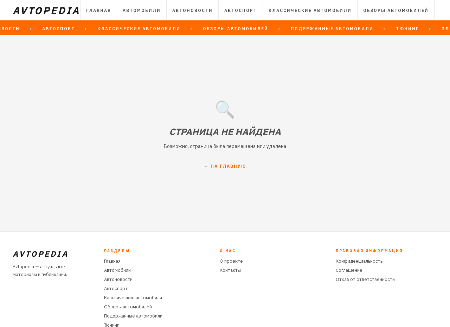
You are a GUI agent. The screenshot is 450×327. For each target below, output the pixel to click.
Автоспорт (240, 10)
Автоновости (192, 10)
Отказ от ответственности (365, 279)
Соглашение (349, 270)
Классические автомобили (310, 10)
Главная (98, 10)
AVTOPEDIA (46, 10)
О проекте (231, 261)
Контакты (230, 270)
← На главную (225, 166)
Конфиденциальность (359, 261)
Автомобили (142, 10)
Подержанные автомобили (133, 316)
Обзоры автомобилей (396, 10)
